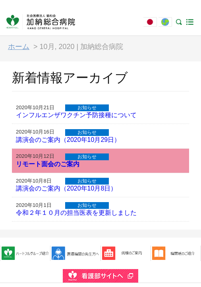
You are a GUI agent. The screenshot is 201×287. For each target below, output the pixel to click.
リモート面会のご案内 (47, 164)
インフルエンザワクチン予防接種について (76, 115)
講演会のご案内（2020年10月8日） (66, 188)
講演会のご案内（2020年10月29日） (68, 139)
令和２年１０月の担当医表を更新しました (76, 212)
